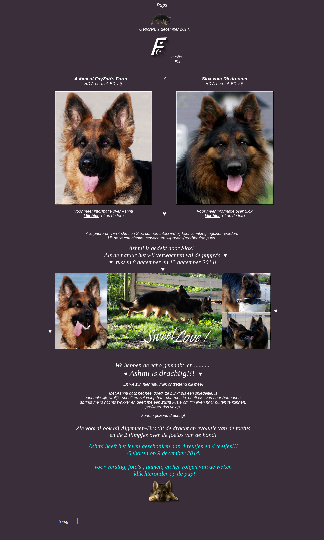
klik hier (91, 216)
